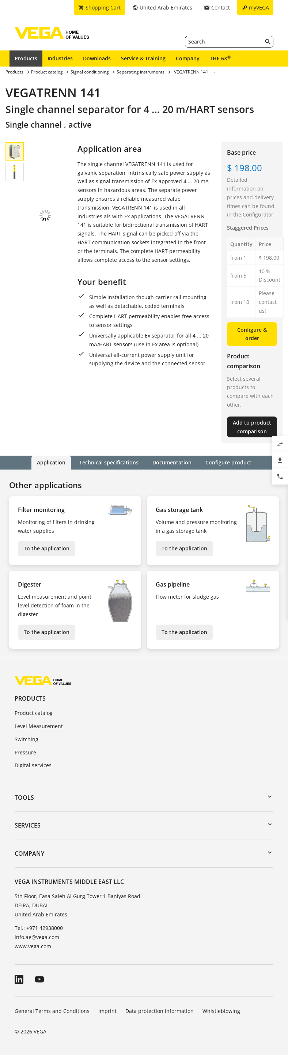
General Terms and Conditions (52, 1010)
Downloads (97, 58)
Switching (26, 739)
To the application (46, 548)
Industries (60, 58)
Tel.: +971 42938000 (39, 927)
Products (26, 58)
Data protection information (159, 1010)
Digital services (33, 765)
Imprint (107, 1010)
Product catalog (34, 712)
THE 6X (220, 58)
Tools (24, 798)
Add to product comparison (252, 427)
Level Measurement (39, 726)
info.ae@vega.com (37, 937)
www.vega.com (33, 946)
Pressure (25, 752)
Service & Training (143, 58)
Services (28, 825)
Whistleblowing (221, 1010)
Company (188, 58)
